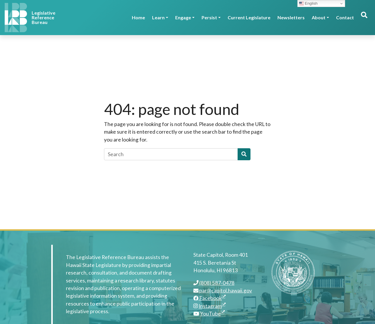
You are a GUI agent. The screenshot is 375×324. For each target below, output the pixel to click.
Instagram (212, 306)
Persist (209, 17)
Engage (183, 17)
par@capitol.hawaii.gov (222, 290)
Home (138, 17)
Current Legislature (249, 17)
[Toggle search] (363, 18)
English (308, 3)
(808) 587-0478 (214, 283)
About (318, 17)
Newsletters (291, 17)
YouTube (212, 314)
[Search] (171, 154)
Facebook (209, 298)
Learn (158, 17)
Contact (345, 17)
